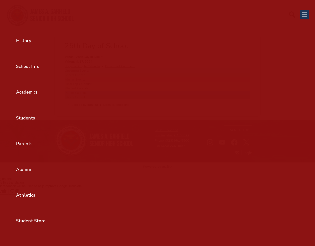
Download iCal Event (120, 66)
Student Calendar (77, 88)
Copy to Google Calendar (82, 66)
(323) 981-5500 (177, 140)
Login (243, 152)
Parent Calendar (76, 93)
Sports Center (75, 75)
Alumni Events (75, 79)
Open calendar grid (116, 105)
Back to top (238, 130)
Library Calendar (76, 97)
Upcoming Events (77, 70)
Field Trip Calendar (78, 84)
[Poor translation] (14, 191)
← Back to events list (82, 105)
